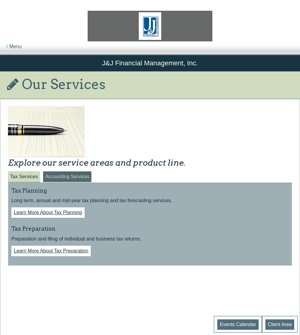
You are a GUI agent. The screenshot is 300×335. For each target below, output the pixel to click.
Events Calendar (238, 324)
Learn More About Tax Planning (48, 212)
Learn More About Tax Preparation (51, 250)
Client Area (280, 324)
